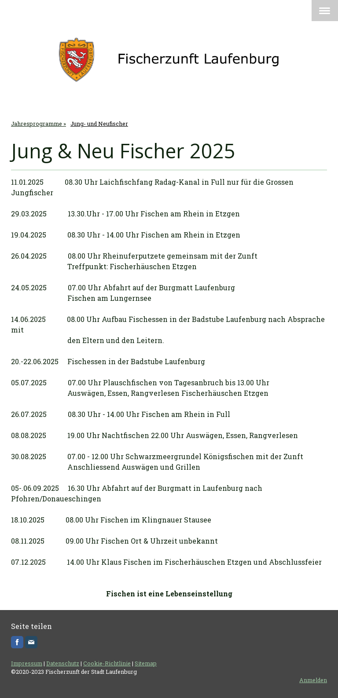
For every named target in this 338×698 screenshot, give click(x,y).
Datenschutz (62, 663)
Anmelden (313, 679)
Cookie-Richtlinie (107, 663)
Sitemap (146, 663)
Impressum (26, 663)
